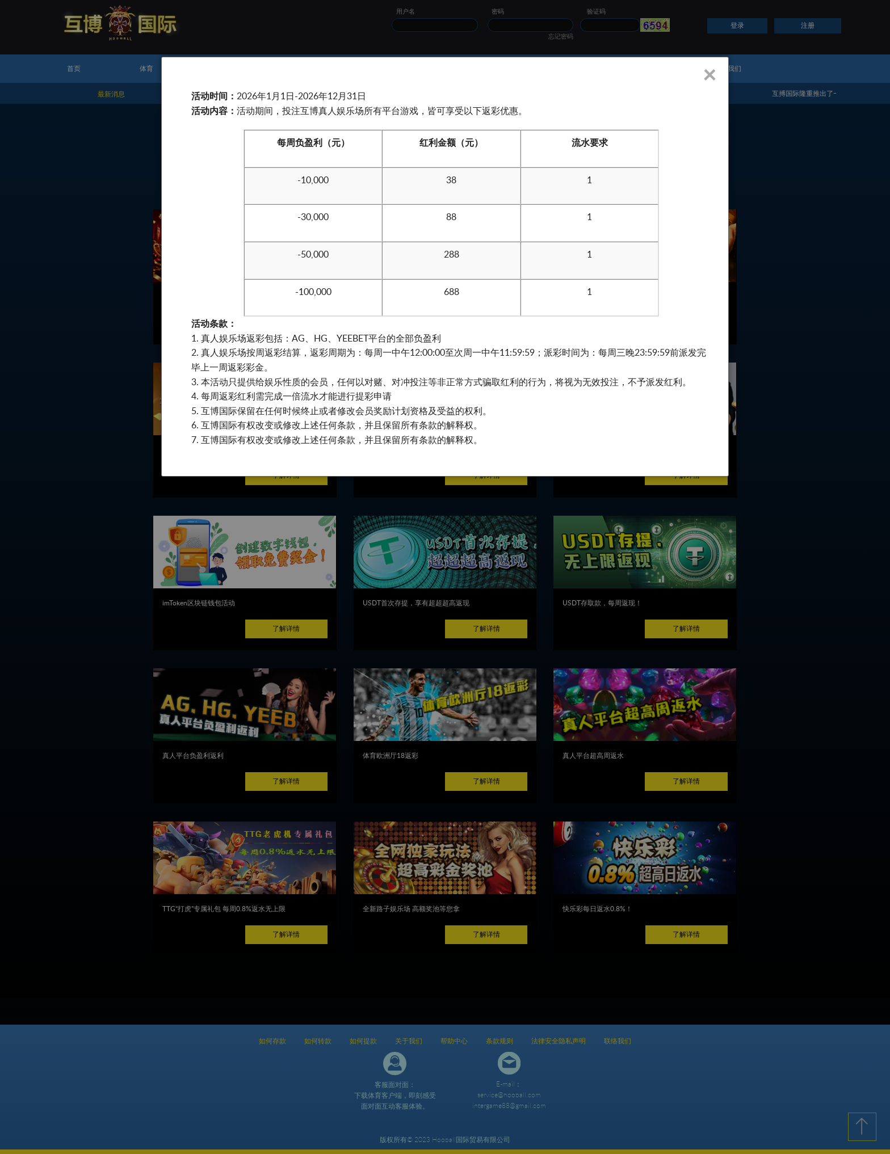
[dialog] (445, 267)
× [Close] (709, 74)
